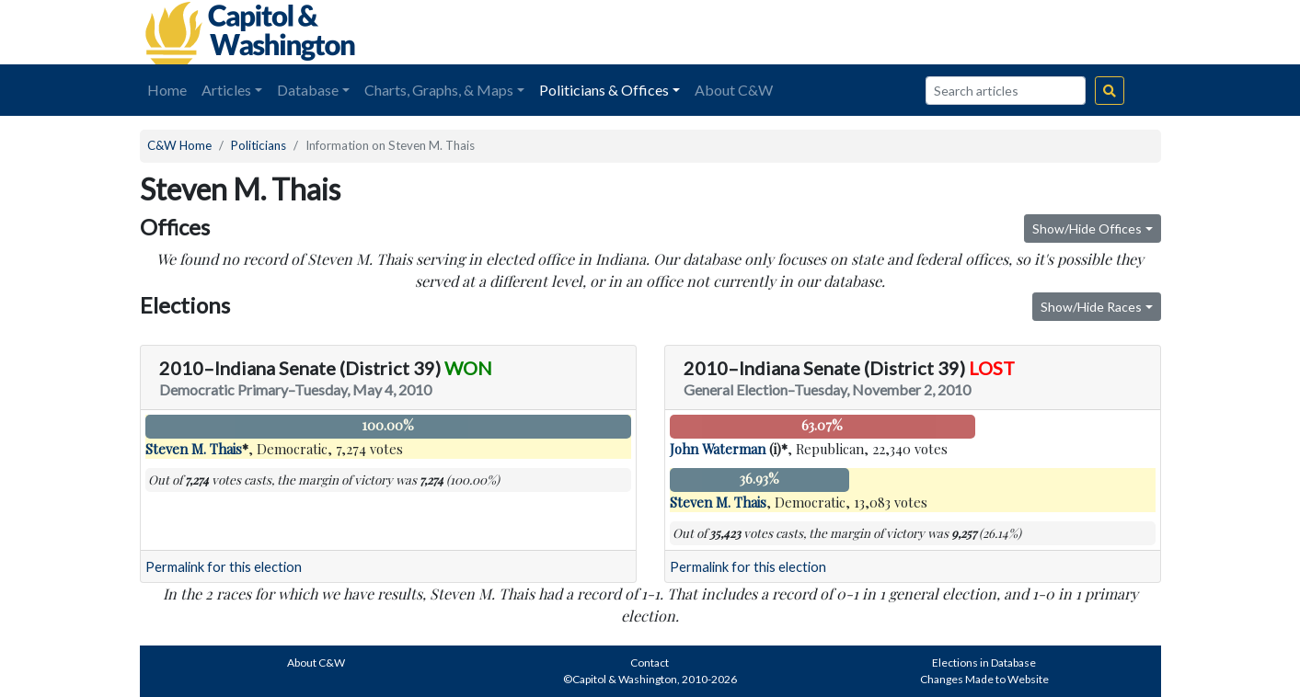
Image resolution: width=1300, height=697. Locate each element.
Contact (649, 662)
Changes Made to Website (984, 679)
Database (308, 89)
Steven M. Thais (193, 449)
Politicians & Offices (604, 89)
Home (167, 89)
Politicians (258, 145)
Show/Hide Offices (1087, 228)
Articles (226, 89)
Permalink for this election (223, 567)
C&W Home (179, 145)
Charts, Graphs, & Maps (438, 89)
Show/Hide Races (1091, 306)
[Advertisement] (955, 32)
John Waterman (717, 449)
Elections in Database (984, 662)
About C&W (734, 89)
